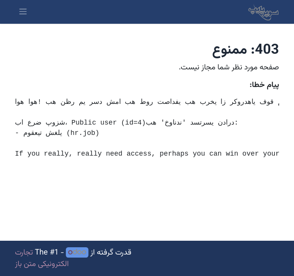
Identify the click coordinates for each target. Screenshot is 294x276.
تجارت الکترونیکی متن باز (42, 258)
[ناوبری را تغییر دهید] (23, 11)
